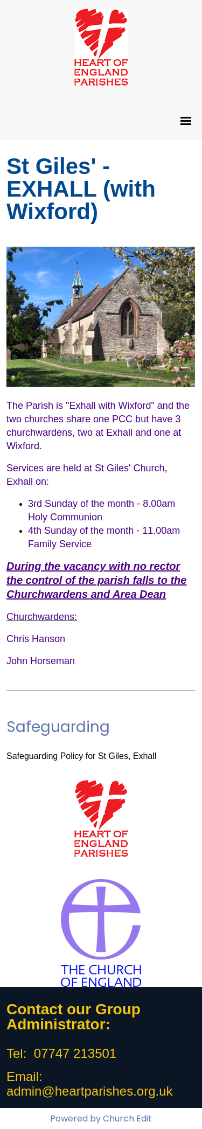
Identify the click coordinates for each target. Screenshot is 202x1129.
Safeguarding (58, 726)
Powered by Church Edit (101, 1118)
